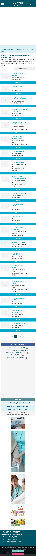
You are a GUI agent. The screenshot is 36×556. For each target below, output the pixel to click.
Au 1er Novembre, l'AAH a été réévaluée (18, 403)
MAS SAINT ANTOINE (18, 217)
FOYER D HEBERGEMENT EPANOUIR (19, 110)
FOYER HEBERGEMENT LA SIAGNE (20, 282)
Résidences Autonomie (13, 542)
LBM (16, 538)
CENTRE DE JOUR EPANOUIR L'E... (16, 352)
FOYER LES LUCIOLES (18, 323)
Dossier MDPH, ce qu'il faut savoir (18, 406)
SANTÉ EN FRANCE (11, 532)
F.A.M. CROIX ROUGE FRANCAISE (18, 228)
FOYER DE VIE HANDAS (19, 193)
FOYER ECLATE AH (17, 86)
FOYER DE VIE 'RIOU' (18, 162)
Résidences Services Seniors (13, 541)
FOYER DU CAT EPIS (18, 151)
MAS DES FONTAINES (18, 242)
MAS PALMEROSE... (16, 355)
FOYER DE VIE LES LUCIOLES (17, 311)
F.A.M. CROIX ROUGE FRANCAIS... (16, 347)
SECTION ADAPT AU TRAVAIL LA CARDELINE (19, 177)
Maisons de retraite (13, 539)
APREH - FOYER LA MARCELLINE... (16, 350)
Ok (18, 551)
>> (26, 336)
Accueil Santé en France (7, 49)
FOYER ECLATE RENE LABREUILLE (18, 298)
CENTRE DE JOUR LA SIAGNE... (16, 357)
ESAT (10, 538)
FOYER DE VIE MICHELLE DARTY (19, 123)
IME (13, 538)
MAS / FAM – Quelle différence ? (18, 409)
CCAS (13, 536)
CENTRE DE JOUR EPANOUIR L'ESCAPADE (19, 98)
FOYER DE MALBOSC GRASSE (18, 204)
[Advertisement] (18, 26)
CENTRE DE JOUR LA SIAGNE (18, 266)
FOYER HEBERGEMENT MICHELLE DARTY (19, 137)
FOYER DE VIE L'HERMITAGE (16, 253)
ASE (10, 536)
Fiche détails (18, 82)
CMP (16, 536)
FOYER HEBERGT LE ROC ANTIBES (19, 74)
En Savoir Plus (18, 554)
